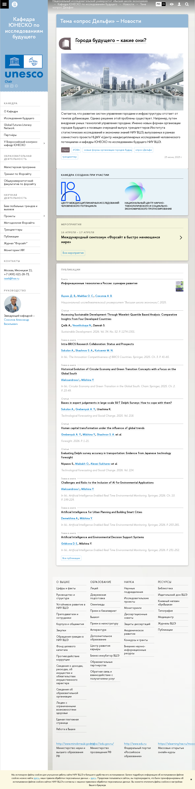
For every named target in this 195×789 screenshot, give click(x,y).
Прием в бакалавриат (103, 610)
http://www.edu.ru (135, 743)
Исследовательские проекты (136, 599)
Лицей (94, 588)
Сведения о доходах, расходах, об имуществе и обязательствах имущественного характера (69, 674)
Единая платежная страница (67, 721)
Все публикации (71, 558)
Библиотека (165, 588)
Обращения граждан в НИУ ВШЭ (70, 638)
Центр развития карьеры (100, 647)
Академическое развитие (134, 631)
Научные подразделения (133, 589)
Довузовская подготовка (98, 596)
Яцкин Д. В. (68, 296)
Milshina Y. (87, 380)
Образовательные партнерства (101, 663)
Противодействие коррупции (67, 657)
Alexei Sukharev (100, 463)
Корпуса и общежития (70, 624)
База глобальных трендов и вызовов (20, 207)
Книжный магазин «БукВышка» (168, 602)
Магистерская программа (19, 167)
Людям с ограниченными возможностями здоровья (66, 708)
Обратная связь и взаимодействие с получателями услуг (102, 675)
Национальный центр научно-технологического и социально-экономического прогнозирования (148, 205)
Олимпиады (97, 604)
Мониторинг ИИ (14, 250)
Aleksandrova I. (70, 380)
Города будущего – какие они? (110, 40)
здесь (36, 778)
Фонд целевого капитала (66, 647)
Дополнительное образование (101, 637)
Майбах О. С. (85, 296)
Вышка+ (95, 617)
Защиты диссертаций (137, 624)
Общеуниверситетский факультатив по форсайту (20, 182)
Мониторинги (132, 608)
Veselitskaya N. (82, 325)
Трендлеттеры (13, 229)
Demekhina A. (69, 518)
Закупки (61, 630)
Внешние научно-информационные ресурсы (135, 649)
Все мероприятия (73, 253)
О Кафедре (11, 111)
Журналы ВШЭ (167, 623)
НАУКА (129, 582)
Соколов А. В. (103, 296)
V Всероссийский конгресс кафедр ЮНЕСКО (20, 143)
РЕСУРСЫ (165, 582)
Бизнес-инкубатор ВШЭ (104, 655)
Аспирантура (98, 629)
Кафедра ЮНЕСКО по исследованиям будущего (24, 27)
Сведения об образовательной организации (67, 693)
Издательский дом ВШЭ (172, 594)
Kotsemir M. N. (104, 350)
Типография (165, 610)
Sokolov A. (67, 350)
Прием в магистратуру (104, 623)
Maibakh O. (82, 463)
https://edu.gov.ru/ (102, 743)
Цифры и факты (66, 588)
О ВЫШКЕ (63, 582)
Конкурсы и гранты (136, 640)
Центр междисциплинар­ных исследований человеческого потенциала (90, 203)
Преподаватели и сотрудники (67, 615)
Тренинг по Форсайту (17, 174)
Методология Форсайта (19, 222)
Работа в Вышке (65, 729)
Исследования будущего (19, 118)
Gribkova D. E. (69, 543)
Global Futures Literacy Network (18, 126)
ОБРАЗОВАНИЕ (100, 582)
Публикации (11, 236)
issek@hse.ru (11, 278)
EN (163, 4)
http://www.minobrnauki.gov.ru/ (75, 743)
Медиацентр (166, 617)
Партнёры (10, 135)
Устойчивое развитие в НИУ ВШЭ (70, 606)
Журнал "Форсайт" (15, 243)
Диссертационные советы (135, 615)
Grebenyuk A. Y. (85, 409)
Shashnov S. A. (84, 350)
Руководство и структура (65, 596)
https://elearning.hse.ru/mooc (176, 743)
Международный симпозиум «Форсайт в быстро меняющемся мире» (110, 239)
